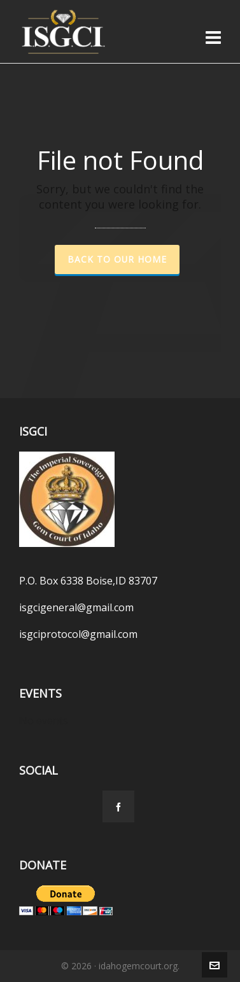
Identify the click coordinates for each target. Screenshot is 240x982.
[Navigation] (213, 37)
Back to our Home (117, 259)
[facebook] (118, 806)
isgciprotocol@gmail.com (78, 634)
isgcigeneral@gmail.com (76, 607)
